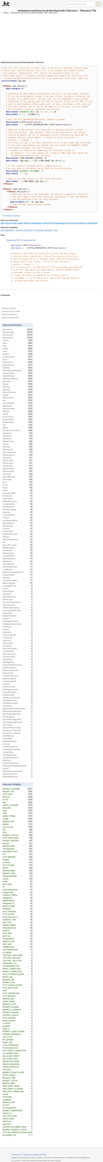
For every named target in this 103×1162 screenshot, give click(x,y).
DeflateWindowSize (18, 776)
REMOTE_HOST (18, 941)
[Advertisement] (51, 36)
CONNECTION (18, 947)
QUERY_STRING (18, 816)
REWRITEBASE (18, 900)
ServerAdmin (18, 659)
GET (18, 829)
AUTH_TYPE (18, 1037)
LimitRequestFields (18, 746)
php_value (18, 381)
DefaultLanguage (18, 509)
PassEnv (18, 629)
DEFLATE (18, 797)
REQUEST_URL (18, 979)
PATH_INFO (18, 933)
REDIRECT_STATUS (14, 230)
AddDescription (18, 547)
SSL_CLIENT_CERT (18, 1058)
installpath (18, 1099)
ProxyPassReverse (18, 676)
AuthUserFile (18, 449)
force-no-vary (18, 827)
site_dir (18, 1094)
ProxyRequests (18, 716)
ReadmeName (18, 523)
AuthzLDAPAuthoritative (18, 665)
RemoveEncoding (18, 648)
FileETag (18, 387)
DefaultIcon (18, 561)
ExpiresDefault (18, 365)
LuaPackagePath (18, 681)
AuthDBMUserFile (18, 700)
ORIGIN (18, 824)
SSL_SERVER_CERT (18, 1053)
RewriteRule (92, 223)
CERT (18, 990)
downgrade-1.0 (18, 903)
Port (18, 425)
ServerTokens (18, 417)
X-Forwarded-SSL (18, 1108)
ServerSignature (18, 452)
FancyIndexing (18, 504)
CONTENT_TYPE (18, 919)
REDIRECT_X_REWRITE (18, 1009)
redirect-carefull (18, 1020)
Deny (18, 346)
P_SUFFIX (18, 1023)
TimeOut (18, 528)
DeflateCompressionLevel (18, 572)
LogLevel (18, 684)
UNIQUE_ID (18, 1113)
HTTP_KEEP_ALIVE (18, 988)
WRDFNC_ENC (18, 998)
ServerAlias (18, 706)
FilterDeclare (18, 466)
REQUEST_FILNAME (18, 1007)
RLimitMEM (18, 738)
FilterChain (18, 457)
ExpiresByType (18, 376)
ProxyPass (18, 626)
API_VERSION (18, 1039)
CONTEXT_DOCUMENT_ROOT (18, 1127)
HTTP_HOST (18, 794)
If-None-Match (18, 939)
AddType (18, 367)
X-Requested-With (18, 876)
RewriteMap (18, 613)
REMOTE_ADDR (18, 873)
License (16, 215)
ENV (2, 230)
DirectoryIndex (11, 223)
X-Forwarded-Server (18, 1048)
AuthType (18, 447)
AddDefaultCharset (18, 378)
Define (18, 490)
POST (18, 832)
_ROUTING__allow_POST (18, 960)
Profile (18, 881)
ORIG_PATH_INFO (18, 1116)
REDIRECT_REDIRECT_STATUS (18, 1129)
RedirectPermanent (18, 539)
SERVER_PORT (18, 821)
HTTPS (18, 799)
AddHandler (18, 436)
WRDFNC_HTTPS (18, 1004)
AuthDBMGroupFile (18, 703)
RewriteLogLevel (18, 635)
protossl (18, 843)
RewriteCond (70, 223)
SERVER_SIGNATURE (18, 1064)
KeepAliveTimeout (18, 774)
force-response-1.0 (18, 917)
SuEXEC (18, 768)
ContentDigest (18, 591)
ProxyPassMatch (18, 667)
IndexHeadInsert (18, 596)
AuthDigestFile (18, 662)
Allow (6, 13)
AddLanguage (18, 553)
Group (18, 487)
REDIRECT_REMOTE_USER (18, 1072)
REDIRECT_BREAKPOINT (18, 1110)
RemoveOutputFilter (18, 670)
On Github (7, 215)
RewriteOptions (18, 455)
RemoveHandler (18, 493)
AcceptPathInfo (18, 515)
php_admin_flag (18, 654)
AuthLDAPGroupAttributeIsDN (18, 766)
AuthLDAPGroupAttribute (18, 771)
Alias (18, 482)
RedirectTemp (48, 223)
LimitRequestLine (18, 755)
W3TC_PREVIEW (18, 911)
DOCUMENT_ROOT (18, 851)
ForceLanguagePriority (18, 610)
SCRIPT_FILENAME (18, 805)
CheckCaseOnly (18, 656)
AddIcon (18, 536)
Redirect (27, 223)
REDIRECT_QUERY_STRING (18, 1031)
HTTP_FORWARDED (18, 1045)
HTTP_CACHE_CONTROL (18, 985)
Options (18, 340)
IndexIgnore (18, 433)
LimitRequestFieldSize (18, 749)
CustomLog (18, 637)
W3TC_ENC (18, 884)
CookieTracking (18, 686)
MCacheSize (18, 725)
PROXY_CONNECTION (18, 969)
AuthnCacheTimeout (18, 763)
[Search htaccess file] (80, 4)
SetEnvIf (18, 411)
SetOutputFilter (18, 403)
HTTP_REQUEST (18, 996)
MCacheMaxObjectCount (18, 722)
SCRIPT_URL (18, 977)
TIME (18, 813)
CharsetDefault (18, 575)
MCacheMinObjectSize (18, 714)
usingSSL (18, 1026)
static (18, 810)
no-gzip (18, 819)
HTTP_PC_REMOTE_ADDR (18, 974)
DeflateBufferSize (18, 741)
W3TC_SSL (18, 922)
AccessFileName (18, 692)
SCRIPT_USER (18, 1118)
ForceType (18, 474)
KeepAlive (18, 512)
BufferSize (18, 760)
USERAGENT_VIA (18, 963)
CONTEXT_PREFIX (18, 895)
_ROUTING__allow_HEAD (18, 955)
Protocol (18, 517)
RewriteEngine (81, 223)
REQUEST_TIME (18, 1078)
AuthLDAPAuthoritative (18, 727)
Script (18, 359)
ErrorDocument (18, 357)
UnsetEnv (18, 618)
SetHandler (18, 479)
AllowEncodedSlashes (18, 697)
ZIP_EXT (18, 1105)
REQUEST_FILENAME (34, 230)
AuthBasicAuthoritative (18, 624)
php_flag (18, 389)
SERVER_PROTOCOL (18, 1067)
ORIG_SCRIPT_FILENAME (18, 1088)
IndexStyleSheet (18, 558)
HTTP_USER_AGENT (18, 838)
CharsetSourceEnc (18, 580)
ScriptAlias (18, 632)
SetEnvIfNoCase (18, 392)
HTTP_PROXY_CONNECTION (18, 1050)
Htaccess (27, 1155)
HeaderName (18, 531)
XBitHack (18, 577)
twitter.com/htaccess (10, 318)
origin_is (18, 1028)
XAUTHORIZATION (18, 949)
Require (18, 384)
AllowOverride (18, 468)
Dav (18, 542)
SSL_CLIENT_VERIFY (18, 1056)
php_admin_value (18, 545)
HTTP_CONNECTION (18, 993)
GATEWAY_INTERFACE (18, 1034)
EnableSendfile (18, 695)
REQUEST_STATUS (18, 1080)
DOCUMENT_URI (17, 1135)
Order (18, 351)
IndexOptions (18, 498)
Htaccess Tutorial (9, 308)
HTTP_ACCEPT (18, 914)
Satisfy (18, 414)
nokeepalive (18, 898)
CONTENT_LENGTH (18, 1015)
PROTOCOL (18, 1121)
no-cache (18, 862)
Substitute (18, 594)
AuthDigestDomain (18, 689)
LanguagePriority (18, 586)
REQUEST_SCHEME (18, 1012)
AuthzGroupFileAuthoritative (18, 708)
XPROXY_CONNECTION (18, 971)
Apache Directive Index (11, 311)
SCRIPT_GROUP (18, 1075)
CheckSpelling (18, 564)
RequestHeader (18, 408)
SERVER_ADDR (18, 846)
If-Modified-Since (18, 928)
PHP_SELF (18, 1069)
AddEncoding (18, 397)
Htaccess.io (16, 1155)
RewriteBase (60, 223)
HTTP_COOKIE (18, 865)
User (18, 400)
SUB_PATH (18, 1124)
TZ (18, 887)
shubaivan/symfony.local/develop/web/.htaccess (34, 13)
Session (18, 444)
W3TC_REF (18, 944)
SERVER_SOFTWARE (18, 1061)
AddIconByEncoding (18, 607)
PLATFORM (18, 1097)
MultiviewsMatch (18, 678)
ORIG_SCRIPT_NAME (18, 1086)
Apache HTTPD (39, 1155)
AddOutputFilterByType (18, 370)
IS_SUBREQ (18, 952)
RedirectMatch (37, 223)
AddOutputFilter (18, 476)
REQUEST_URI (51, 230)
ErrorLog (18, 744)
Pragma (18, 859)
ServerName (18, 550)
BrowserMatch (18, 419)
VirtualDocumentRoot (18, 430)
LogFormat (18, 640)
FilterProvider (18, 460)
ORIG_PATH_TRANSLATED (18, 1091)
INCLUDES (18, 808)
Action (18, 485)
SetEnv (18, 427)
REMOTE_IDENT (18, 1083)
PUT (18, 854)
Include (18, 395)
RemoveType (18, 526)
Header (20, 223)
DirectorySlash (18, 506)
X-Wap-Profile (18, 892)
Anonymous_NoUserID (18, 730)
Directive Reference (9, 315)
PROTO (18, 868)
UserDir (18, 588)
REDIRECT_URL (18, 982)
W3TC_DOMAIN (18, 1018)
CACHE (18, 879)
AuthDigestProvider (18, 621)
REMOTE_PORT (18, 1102)
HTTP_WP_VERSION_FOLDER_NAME (18, 1132)
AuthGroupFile (18, 471)
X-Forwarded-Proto (18, 889)
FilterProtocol (18, 463)
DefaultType (18, 599)
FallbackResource (18, 501)
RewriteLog (18, 646)
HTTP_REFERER (18, 857)
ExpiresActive (18, 362)
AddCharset (18, 406)
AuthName (18, 438)
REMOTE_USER (18, 906)
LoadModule (18, 569)
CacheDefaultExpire (18, 757)
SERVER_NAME (18, 870)
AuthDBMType (18, 736)
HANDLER (18, 909)
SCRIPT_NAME (18, 1001)
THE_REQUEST (18, 849)
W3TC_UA (18, 936)
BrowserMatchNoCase (18, 602)
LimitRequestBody (18, 520)
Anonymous (18, 496)
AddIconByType (18, 583)
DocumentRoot (18, 556)
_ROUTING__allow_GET (18, 958)
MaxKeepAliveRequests (18, 711)
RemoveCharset (18, 605)
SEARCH (18, 930)
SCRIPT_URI (18, 1042)
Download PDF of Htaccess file (20, 240)
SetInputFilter (18, 673)
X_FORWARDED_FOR (18, 966)
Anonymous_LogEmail (18, 733)
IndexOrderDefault (18, 566)
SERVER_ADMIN (18, 925)
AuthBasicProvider (18, 534)
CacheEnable (18, 752)
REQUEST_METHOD (18, 840)
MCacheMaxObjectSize (18, 719)
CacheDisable (18, 651)
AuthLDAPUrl (18, 643)
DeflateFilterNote (18, 616)
